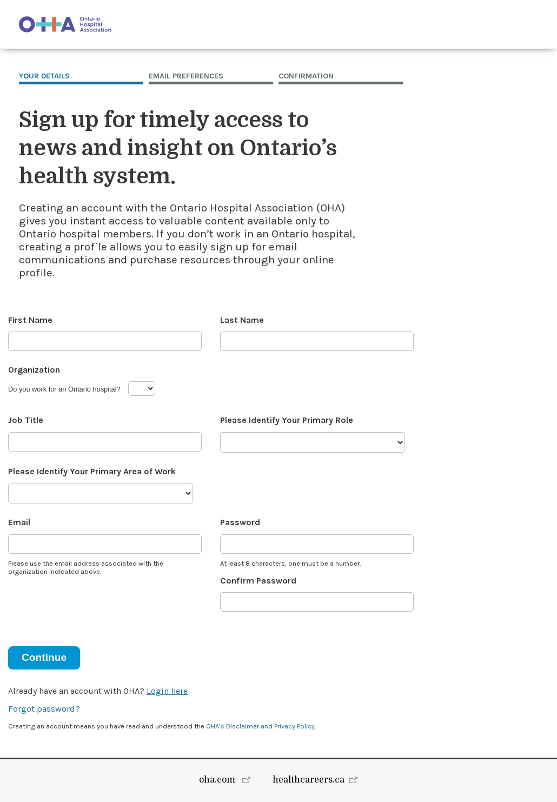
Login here (167, 691)
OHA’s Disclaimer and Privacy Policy (260, 726)
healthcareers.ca (308, 780)
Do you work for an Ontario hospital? (64, 389)
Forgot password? (44, 709)
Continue (44, 657)
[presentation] (90, 604)
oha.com (218, 780)
